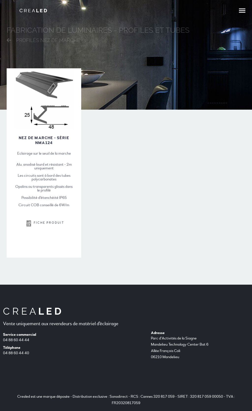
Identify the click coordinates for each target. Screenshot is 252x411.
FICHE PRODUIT (45, 223)
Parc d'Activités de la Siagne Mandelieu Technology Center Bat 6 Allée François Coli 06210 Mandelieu (179, 348)
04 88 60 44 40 (16, 353)
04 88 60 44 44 (16, 340)
